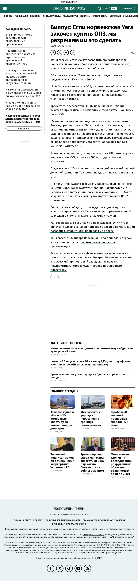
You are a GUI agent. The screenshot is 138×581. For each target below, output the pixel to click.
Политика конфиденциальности (63, 520)
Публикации (21, 16)
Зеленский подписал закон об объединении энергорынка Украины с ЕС (62, 461)
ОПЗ (54, 277)
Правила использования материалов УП (104, 520)
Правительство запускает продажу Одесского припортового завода (89, 376)
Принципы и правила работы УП (69, 524)
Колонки (35, 16)
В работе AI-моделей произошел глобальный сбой (119, 418)
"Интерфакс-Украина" (93, 534)
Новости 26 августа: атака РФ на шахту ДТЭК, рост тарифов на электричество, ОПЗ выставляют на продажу (90, 363)
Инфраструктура (52, 16)
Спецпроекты (100, 16)
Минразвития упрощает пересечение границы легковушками (91, 418)
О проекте (38, 520)
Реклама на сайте (21, 520)
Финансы (85, 16)
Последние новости (18, 29)
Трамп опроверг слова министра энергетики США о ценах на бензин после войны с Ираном (92, 462)
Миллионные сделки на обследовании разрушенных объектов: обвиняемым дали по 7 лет (121, 464)
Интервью (115, 16)
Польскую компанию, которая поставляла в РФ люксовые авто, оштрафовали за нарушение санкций (22, 77)
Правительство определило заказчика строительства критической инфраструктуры (20, 57)
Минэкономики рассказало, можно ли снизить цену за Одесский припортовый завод (91, 350)
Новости (7, 16)
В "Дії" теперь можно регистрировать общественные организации (18, 39)
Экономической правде (95, 75)
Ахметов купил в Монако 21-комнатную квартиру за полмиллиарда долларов (62, 420)
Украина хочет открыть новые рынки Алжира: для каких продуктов (22, 106)
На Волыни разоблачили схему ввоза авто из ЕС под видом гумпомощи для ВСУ (23, 93)
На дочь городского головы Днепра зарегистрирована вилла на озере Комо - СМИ (23, 119)
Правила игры (70, 16)
